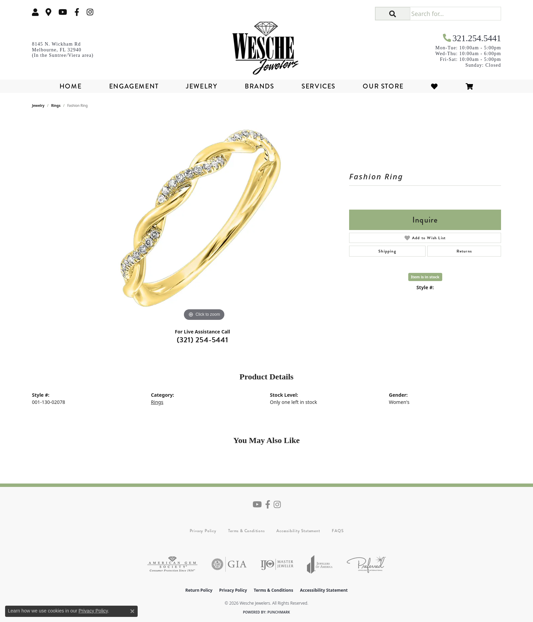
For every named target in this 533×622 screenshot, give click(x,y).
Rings (56, 105)
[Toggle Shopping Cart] (470, 86)
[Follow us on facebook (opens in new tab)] (77, 12)
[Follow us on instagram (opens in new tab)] (90, 12)
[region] (204, 220)
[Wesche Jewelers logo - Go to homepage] (266, 45)
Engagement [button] (134, 86)
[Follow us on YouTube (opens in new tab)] (62, 12)
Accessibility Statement (298, 531)
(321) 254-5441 (202, 339)
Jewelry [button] (201, 86)
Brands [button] (259, 86)
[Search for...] (455, 13)
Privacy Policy (203, 531)
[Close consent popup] (132, 611)
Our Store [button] (383, 86)
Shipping (387, 251)
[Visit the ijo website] (276, 564)
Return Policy (198, 590)
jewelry (38, 105)
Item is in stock (425, 276)
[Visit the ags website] (172, 564)
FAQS (337, 531)
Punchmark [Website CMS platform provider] (279, 612)
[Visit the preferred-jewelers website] (366, 564)
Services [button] (319, 86)
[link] (49, 12)
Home (70, 86)
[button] (35, 12)
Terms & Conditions (246, 531)
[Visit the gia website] (229, 564)
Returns (464, 251)
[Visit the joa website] (320, 564)
